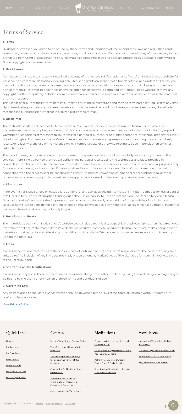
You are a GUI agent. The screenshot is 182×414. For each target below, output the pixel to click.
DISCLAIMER (70, 404)
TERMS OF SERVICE (54, 404)
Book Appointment (16, 377)
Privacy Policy (19, 304)
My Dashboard (13, 353)
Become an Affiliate (16, 371)
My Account (12, 347)
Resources (126, 7)
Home (10, 7)
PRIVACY (39, 404)
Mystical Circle (13, 365)
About (25, 7)
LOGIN (170, 7)
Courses (63, 7)
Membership (43, 7)
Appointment (150, 7)
